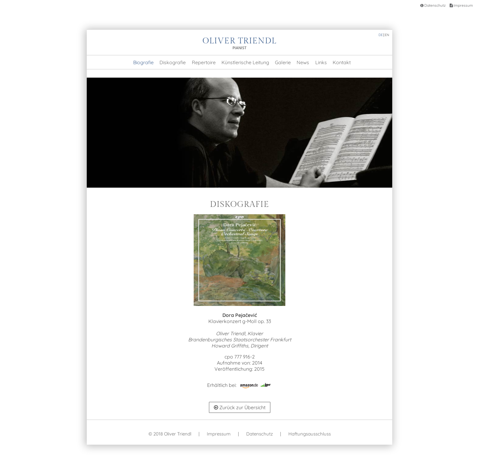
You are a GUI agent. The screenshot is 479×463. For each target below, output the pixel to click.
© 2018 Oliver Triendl (169, 434)
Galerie (283, 62)
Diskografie (172, 62)
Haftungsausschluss (309, 434)
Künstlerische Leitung (245, 62)
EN (387, 35)
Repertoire (204, 62)
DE (380, 35)
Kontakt (342, 62)
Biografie (143, 62)
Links (321, 62)
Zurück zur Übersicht (239, 407)
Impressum (461, 5)
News (303, 62)
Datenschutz (433, 5)
